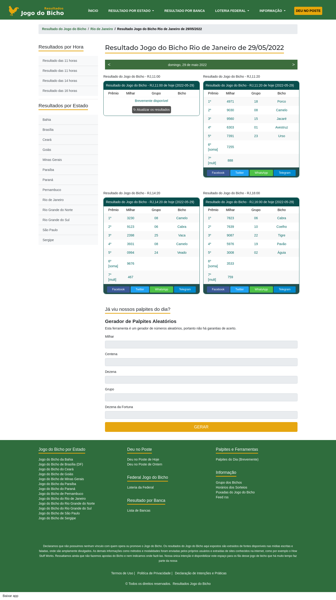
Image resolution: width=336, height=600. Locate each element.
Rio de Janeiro (53, 200)
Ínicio (94, 10)
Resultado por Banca (184, 11)
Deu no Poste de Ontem (144, 464)
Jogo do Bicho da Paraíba (57, 484)
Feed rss (222, 497)
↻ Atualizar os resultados (151, 109)
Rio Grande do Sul (56, 220)
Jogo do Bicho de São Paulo (59, 513)
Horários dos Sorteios (231, 487)
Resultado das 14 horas (60, 81)
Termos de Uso (122, 573)
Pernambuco (52, 190)
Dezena (110, 372)
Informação (271, 11)
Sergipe (48, 240)
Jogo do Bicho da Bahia (55, 459)
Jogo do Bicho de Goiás (55, 474)
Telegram (284, 172)
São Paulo (50, 230)
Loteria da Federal (140, 487)
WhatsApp (261, 172)
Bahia (47, 119)
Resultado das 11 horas (60, 60)
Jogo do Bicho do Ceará (56, 469)
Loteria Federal (231, 11)
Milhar (109, 336)
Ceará (47, 140)
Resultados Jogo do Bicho (192, 584)
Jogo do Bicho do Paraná (56, 489)
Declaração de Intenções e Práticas (201, 573)
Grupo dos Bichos (229, 482)
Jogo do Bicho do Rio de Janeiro (62, 498)
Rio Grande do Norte (58, 210)
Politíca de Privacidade (154, 573)
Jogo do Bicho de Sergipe (57, 518)
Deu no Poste (308, 11)
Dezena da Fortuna (119, 407)
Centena (111, 354)
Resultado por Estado (129, 11)
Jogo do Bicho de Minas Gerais (61, 479)
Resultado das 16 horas (60, 91)
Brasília (48, 130)
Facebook (218, 172)
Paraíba (48, 170)
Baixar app (10, 596)
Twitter (239, 172)
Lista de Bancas (138, 510)
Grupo (109, 389)
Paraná (48, 180)
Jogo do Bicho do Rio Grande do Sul (64, 508)
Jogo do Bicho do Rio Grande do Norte (66, 503)
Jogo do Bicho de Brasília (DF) (60, 464)
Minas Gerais (52, 160)
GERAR (201, 427)
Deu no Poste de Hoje (143, 459)
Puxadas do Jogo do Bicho (235, 492)
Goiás (47, 150)
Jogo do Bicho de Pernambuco (60, 494)
